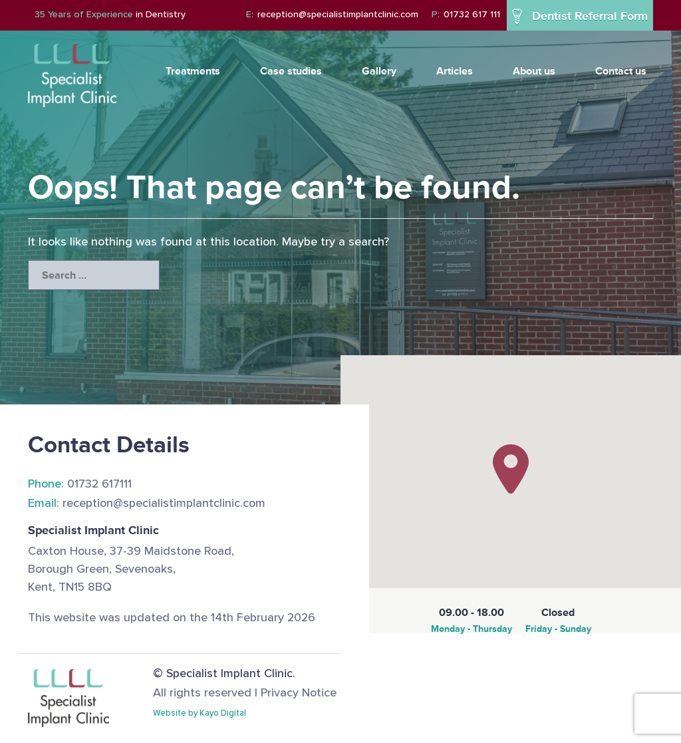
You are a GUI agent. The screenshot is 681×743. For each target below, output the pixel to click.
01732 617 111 (466, 14)
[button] (511, 469)
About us (534, 70)
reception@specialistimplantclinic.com (332, 14)
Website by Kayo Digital (199, 713)
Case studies (291, 70)
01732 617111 (80, 483)
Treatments (193, 70)
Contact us (620, 70)
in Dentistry (110, 14)
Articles (454, 70)
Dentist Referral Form (580, 17)
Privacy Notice (299, 692)
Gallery (379, 70)
